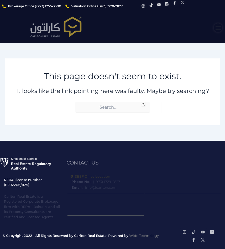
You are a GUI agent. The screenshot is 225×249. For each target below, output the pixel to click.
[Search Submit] (143, 104)
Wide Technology (144, 235)
